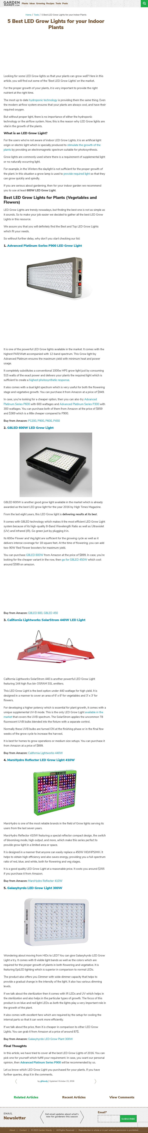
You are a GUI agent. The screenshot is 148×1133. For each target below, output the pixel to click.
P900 (41, 421)
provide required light (77, 174)
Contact (23, 1130)
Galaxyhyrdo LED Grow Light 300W (34, 888)
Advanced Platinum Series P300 (79, 404)
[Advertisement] (56, 52)
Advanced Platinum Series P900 (40, 1062)
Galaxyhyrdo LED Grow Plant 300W (50, 1039)
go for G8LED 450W (74, 560)
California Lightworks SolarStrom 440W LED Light (46, 620)
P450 (56, 421)
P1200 (32, 421)
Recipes (50, 3)
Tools (58, 3)
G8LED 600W (34, 555)
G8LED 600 (35, 613)
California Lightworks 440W (45, 753)
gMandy (44, 1081)
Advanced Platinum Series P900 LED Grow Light (44, 245)
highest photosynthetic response (49, 380)
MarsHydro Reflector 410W (45, 881)
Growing (40, 3)
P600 (48, 421)
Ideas (32, 3)
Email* (109, 1116)
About (12, 1130)
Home (28, 14)
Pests (65, 3)
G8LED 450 (51, 613)
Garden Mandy (45, 1130)
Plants (25, 3)
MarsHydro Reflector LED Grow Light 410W (41, 760)
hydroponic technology (43, 100)
